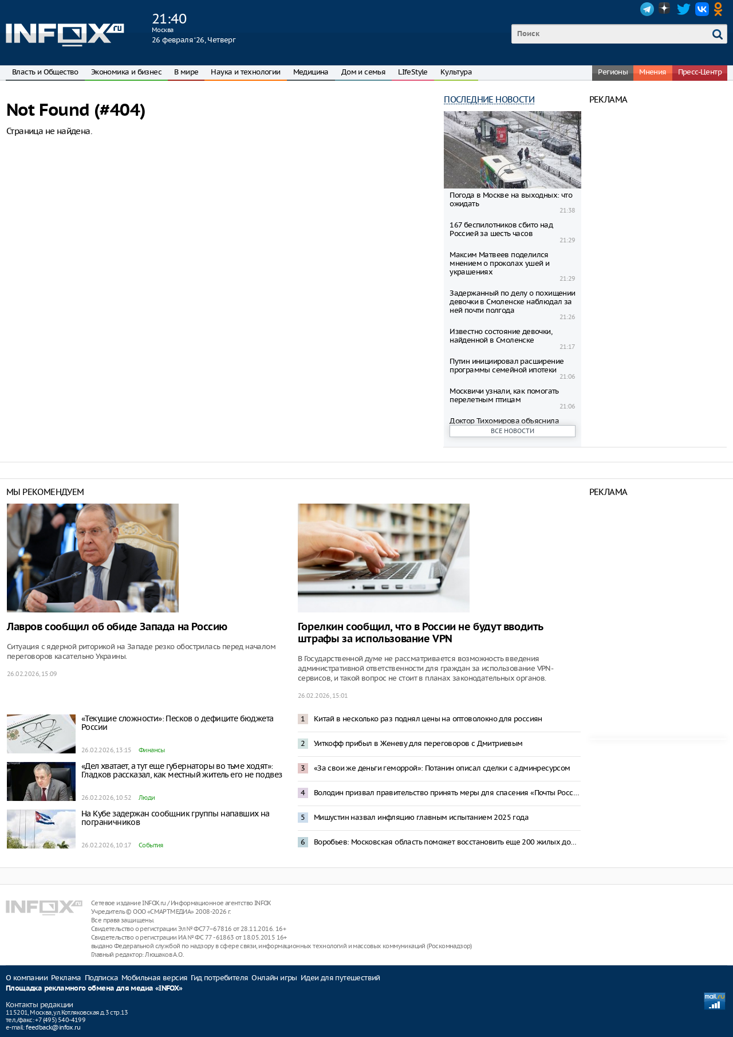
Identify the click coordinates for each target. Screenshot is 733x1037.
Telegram (647, 9)
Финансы (152, 750)
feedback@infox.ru (53, 1027)
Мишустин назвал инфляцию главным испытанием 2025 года (421, 817)
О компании (27, 977)
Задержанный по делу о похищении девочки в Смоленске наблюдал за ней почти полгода (512, 301)
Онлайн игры (274, 977)
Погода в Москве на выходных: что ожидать (511, 199)
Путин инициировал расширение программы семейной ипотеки (506, 365)
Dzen (665, 9)
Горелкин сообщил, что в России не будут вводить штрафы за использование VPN (420, 633)
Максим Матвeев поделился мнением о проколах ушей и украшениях (499, 263)
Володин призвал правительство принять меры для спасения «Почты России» (447, 792)
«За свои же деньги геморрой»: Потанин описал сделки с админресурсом (442, 768)
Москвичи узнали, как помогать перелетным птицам (504, 395)
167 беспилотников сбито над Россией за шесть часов (501, 229)
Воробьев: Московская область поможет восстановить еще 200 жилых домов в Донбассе (447, 842)
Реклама (66, 977)
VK (702, 9)
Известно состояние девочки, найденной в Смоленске (501, 336)
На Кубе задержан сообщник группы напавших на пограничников (175, 817)
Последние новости (489, 99)
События (151, 845)
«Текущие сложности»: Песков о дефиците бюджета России (177, 722)
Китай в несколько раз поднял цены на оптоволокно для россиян (428, 718)
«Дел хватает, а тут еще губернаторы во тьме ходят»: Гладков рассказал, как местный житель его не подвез (181, 770)
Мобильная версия (154, 977)
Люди (147, 798)
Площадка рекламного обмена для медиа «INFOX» (94, 988)
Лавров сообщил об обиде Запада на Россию (117, 627)
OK (720, 9)
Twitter (684, 9)
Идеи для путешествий (340, 977)
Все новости (512, 431)
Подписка (101, 977)
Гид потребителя (219, 977)
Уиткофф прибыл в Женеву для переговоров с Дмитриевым (418, 743)
